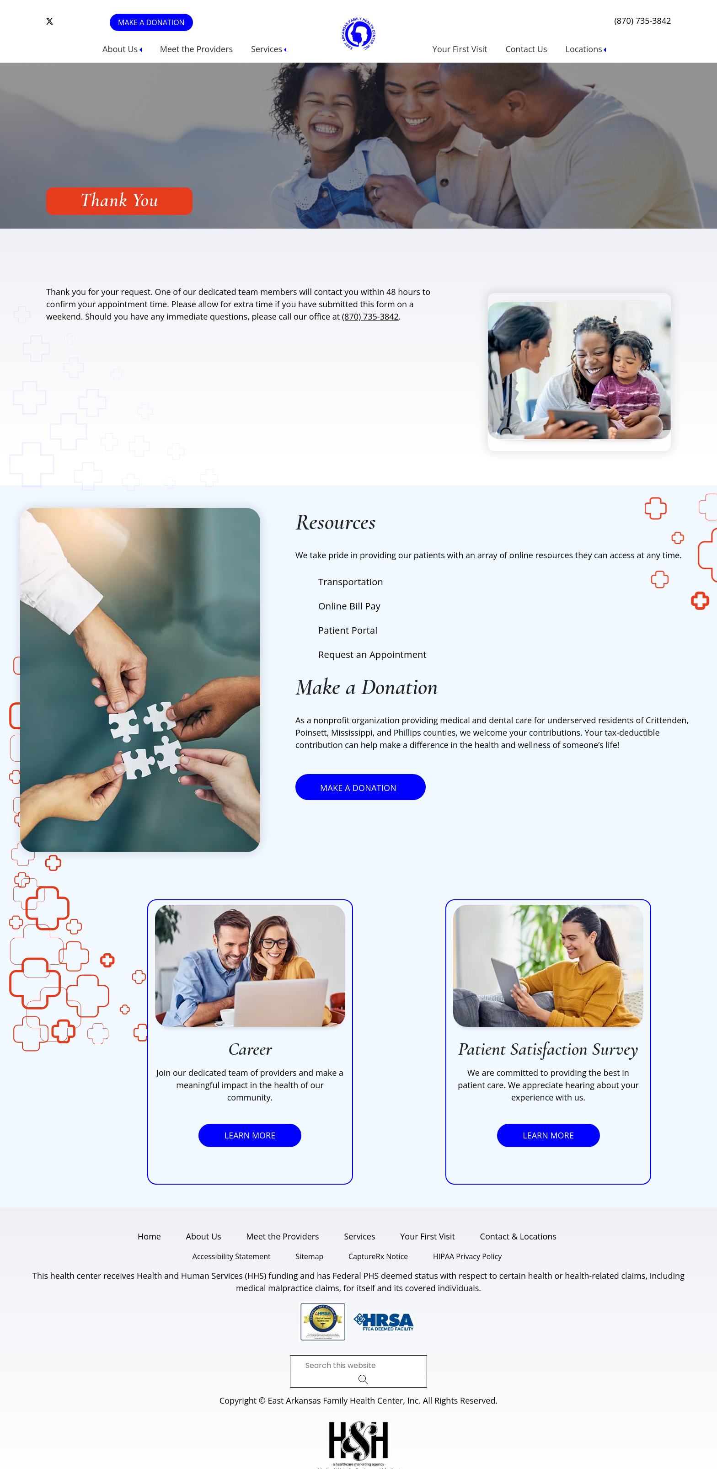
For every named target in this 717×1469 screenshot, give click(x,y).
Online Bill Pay (349, 606)
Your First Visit (460, 48)
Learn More (250, 1135)
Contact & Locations (518, 1236)
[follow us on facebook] (72, 21)
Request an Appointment (372, 654)
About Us (120, 48)
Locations (584, 48)
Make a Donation (151, 22)
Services (266, 48)
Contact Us (526, 48)
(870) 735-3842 (642, 20)
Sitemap (309, 1256)
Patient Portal (347, 630)
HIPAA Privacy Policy (467, 1256)
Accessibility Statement (232, 1256)
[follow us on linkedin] (78, 21)
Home (149, 1236)
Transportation (350, 582)
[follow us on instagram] (65, 21)
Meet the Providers (196, 48)
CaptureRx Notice (378, 1256)
